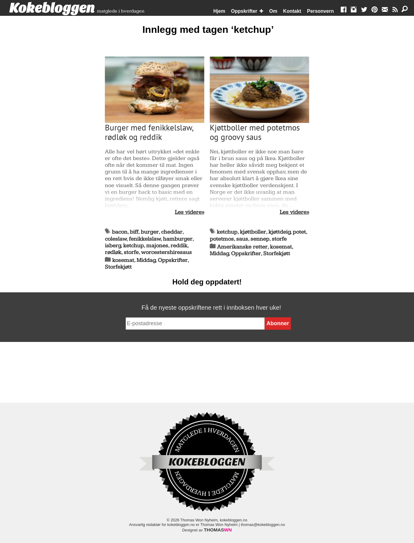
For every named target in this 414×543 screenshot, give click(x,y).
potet (299, 231)
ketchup (133, 245)
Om (273, 11)
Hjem (219, 11)
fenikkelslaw (145, 238)
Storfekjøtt (118, 266)
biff (134, 231)
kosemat (123, 260)
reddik (179, 245)
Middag (146, 260)
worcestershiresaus (166, 252)
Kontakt (292, 11)
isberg (113, 245)
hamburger (177, 238)
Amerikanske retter (242, 246)
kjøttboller (253, 231)
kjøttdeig (279, 231)
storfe (131, 252)
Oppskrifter (244, 11)
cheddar (171, 231)
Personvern (320, 11)
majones (157, 245)
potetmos (222, 238)
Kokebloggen (52, 8)
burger (150, 231)
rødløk (113, 252)
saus (242, 238)
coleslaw (116, 238)
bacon (119, 231)
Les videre (188, 212)
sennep (259, 238)
